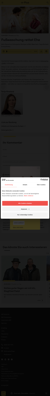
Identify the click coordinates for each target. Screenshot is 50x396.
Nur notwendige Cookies (25, 214)
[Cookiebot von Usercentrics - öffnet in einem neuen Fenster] (40, 180)
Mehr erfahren (28, 195)
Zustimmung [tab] (9, 184)
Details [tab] (25, 184)
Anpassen (25, 209)
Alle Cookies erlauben (25, 203)
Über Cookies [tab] (41, 184)
